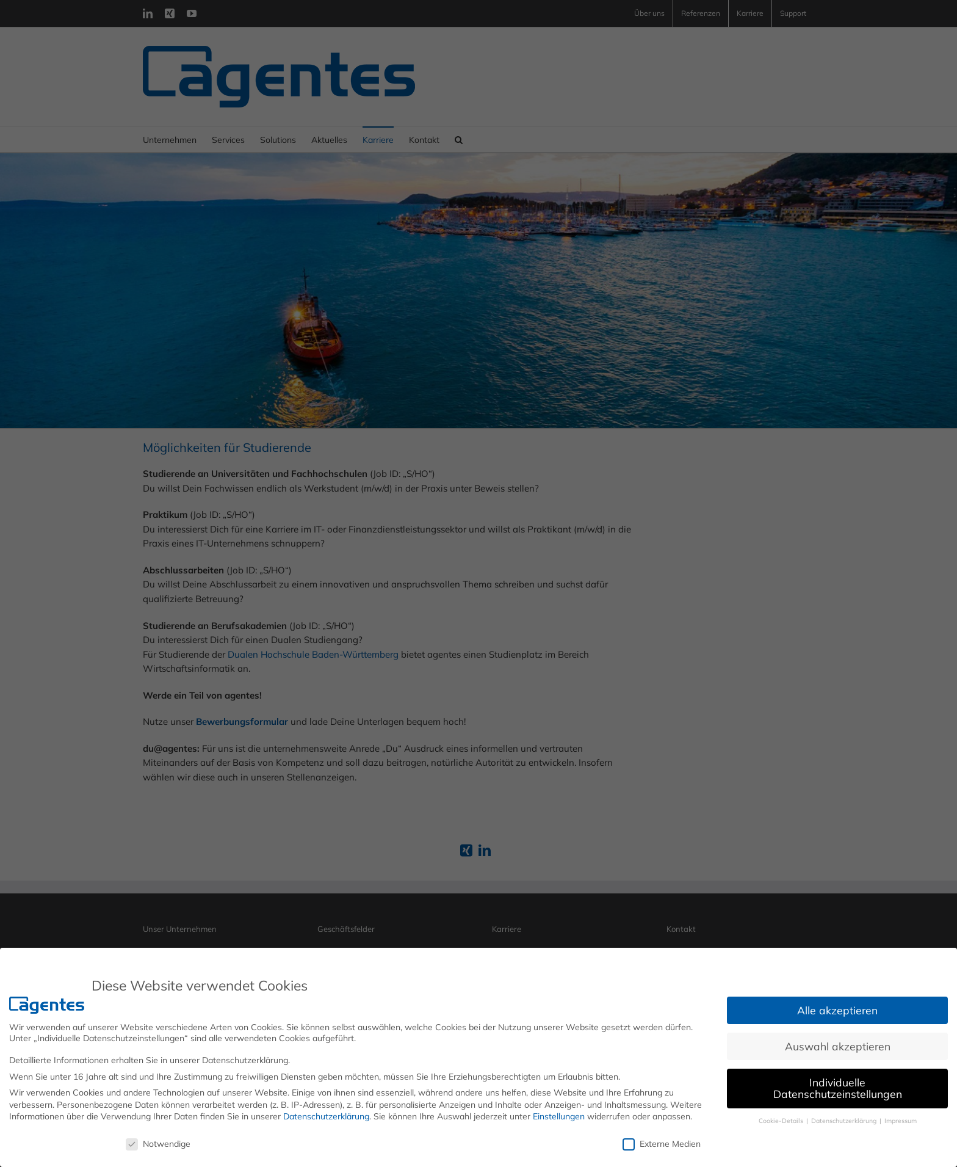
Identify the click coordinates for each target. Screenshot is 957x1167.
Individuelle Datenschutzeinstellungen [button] (837, 1088)
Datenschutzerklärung (326, 1116)
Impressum (900, 1120)
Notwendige (158, 1143)
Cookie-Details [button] (782, 1120)
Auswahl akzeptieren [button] (837, 1046)
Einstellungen (559, 1116)
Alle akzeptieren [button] (837, 1010)
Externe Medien (662, 1143)
